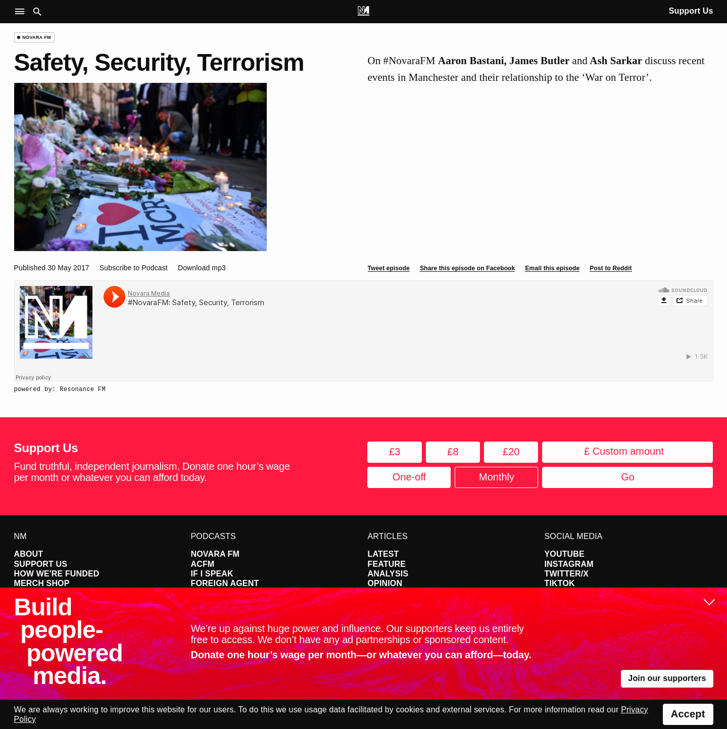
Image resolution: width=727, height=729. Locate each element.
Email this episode (552, 268)
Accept (688, 713)
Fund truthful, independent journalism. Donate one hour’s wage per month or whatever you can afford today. (152, 472)
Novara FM (215, 554)
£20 (511, 451)
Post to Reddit (611, 268)
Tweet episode (389, 268)
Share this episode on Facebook (467, 268)
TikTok (560, 583)
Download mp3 (202, 268)
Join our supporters (667, 678)
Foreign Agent (225, 583)
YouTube (565, 554)
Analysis (388, 573)
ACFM (203, 564)
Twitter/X (567, 573)
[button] (22, 12)
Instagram (569, 564)
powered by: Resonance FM (60, 389)
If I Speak (212, 573)
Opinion (385, 583)
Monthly (496, 476)
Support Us (691, 11)
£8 (452, 451)
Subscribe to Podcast (134, 268)
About (28, 554)
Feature (387, 564)
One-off (409, 476)
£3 (394, 451)
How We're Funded (57, 573)
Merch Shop (42, 583)
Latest (383, 554)
